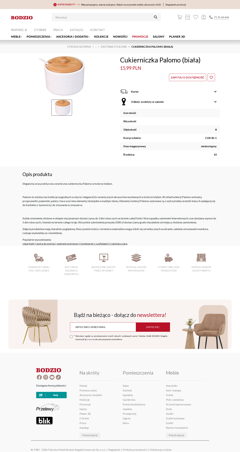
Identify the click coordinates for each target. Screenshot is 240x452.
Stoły (169, 409)
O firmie (40, 30)
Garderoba (129, 399)
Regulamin (114, 449)
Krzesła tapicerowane (178, 404)
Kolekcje (101, 36)
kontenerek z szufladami (94, 243)
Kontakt (97, 30)
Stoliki (169, 413)
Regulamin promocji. (176, 4)
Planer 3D (177, 36)
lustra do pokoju (45, 243)
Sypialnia (128, 395)
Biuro (126, 423)
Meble (16, 36)
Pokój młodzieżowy (134, 404)
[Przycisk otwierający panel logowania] (203, 17)
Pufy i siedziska (175, 399)
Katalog (77, 30)
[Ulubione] (195, 17)
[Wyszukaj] (103, 17)
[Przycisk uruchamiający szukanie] (155, 17)
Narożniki (171, 385)
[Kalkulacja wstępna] (187, 17)
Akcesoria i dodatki (73, 36)
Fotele (169, 395)
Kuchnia (127, 390)
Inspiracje (19, 30)
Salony (158, 36)
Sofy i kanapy (173, 390)
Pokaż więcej (89, 435)
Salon (126, 385)
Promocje (140, 36)
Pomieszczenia (39, 36)
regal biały (28, 243)
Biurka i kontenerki (177, 427)
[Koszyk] (179, 17)
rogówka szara (118, 243)
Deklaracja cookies (161, 449)
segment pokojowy (68, 243)
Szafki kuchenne (175, 418)
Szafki (169, 423)
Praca (58, 30)
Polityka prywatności (135, 449)
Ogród (126, 418)
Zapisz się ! (153, 327)
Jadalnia (127, 409)
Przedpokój (129, 413)
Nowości (120, 36)
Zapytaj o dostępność (187, 77)
